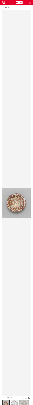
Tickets (20, 2)
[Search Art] (6, 8)
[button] (25, 2)
